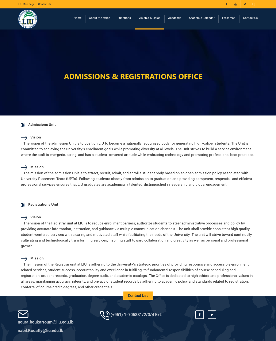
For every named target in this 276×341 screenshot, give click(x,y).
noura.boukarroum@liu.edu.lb (45, 322)
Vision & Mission (149, 18)
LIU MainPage (26, 4)
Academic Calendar (202, 18)
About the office (99, 18)
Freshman (228, 18)
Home (77, 18)
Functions (124, 18)
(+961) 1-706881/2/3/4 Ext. (136, 314)
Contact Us (44, 4)
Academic (174, 18)
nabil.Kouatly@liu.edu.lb (40, 330)
